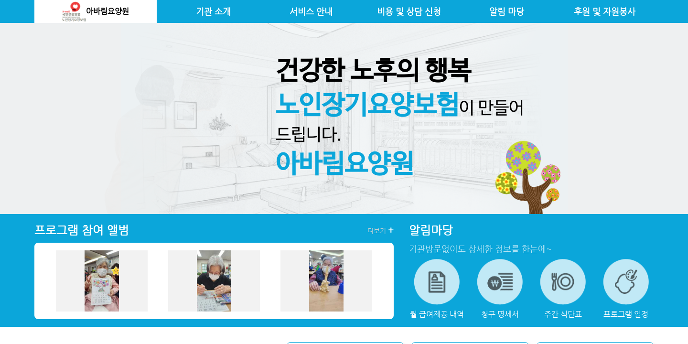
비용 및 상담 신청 (409, 11)
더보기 (380, 230)
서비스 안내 (311, 11)
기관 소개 (213, 11)
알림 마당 (506, 11)
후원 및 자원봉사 (604, 11)
